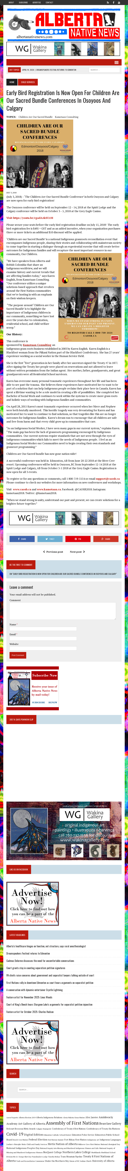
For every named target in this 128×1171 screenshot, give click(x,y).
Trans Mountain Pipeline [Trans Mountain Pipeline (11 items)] (71, 1156)
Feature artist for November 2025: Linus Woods (29, 997)
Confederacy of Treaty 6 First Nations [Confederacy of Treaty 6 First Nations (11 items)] (69, 1128)
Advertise (37, 2)
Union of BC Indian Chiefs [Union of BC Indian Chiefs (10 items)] (80, 1161)
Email (13, 634)
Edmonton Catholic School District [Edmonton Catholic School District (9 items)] (57, 1135)
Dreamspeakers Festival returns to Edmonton (28, 953)
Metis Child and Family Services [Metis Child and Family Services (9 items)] (34, 1144)
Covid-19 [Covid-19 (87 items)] (14, 1134)
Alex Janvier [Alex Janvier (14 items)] (91, 1117)
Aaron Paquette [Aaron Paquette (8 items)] (12, 1117)
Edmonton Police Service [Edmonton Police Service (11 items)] (83, 1135)
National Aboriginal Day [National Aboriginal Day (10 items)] (110, 1144)
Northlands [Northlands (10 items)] (96, 1152)
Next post (77, 551)
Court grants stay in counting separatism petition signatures (35, 968)
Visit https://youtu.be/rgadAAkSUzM (29, 218)
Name (13, 624)
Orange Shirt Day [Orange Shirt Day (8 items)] (24, 1157)
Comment (15, 600)
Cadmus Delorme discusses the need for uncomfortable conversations (40, 961)
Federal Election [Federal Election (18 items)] (38, 1139)
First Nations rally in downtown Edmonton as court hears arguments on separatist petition (49, 983)
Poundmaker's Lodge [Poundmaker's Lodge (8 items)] (39, 1157)
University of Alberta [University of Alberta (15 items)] (103, 1160)
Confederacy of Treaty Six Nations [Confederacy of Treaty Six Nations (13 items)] (103, 1128)
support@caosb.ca (108, 478)
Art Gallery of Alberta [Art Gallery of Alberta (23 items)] (31, 1123)
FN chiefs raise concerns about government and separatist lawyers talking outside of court (50, 975)
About (11, 2)
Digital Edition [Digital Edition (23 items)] (33, 1134)
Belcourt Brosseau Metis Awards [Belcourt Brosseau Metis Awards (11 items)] (21, 1128)
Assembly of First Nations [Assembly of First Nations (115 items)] (72, 1123)
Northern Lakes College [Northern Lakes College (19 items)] (76, 1152)
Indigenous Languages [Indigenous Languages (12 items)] (110, 1139)
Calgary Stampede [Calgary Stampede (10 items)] (43, 1128)
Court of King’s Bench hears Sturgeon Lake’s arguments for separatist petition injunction (49, 1004)
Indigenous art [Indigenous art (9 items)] (93, 1140)
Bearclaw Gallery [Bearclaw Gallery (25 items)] (110, 1123)
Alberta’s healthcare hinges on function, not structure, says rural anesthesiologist (46, 946)
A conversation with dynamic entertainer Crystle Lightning (34, 990)
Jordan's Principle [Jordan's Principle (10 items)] (13, 1144)
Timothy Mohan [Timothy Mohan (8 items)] (54, 1157)
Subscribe (23, 2)
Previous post (53, 551)
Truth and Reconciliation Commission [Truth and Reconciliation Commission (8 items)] (30, 1161)
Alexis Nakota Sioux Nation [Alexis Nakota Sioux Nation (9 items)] (74, 1117)
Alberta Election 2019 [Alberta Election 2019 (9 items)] (27, 1117)
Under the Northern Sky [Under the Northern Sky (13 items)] (57, 1160)
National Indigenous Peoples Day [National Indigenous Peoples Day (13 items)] (22, 1148)
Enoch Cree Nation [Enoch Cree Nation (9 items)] (20, 1140)
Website (14, 644)
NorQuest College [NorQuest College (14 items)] (52, 1152)
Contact (49, 2)
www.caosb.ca (22, 489)
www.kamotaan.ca (49, 489)
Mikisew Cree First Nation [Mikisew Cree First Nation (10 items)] (89, 1144)
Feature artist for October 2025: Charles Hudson (30, 1012)
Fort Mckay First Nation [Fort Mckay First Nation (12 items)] (75, 1139)
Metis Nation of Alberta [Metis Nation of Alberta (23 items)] (63, 1144)
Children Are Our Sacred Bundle (36, 116)
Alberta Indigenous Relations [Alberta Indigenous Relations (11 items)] (49, 1117)
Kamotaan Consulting (66, 116)
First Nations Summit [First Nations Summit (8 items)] (56, 1140)
